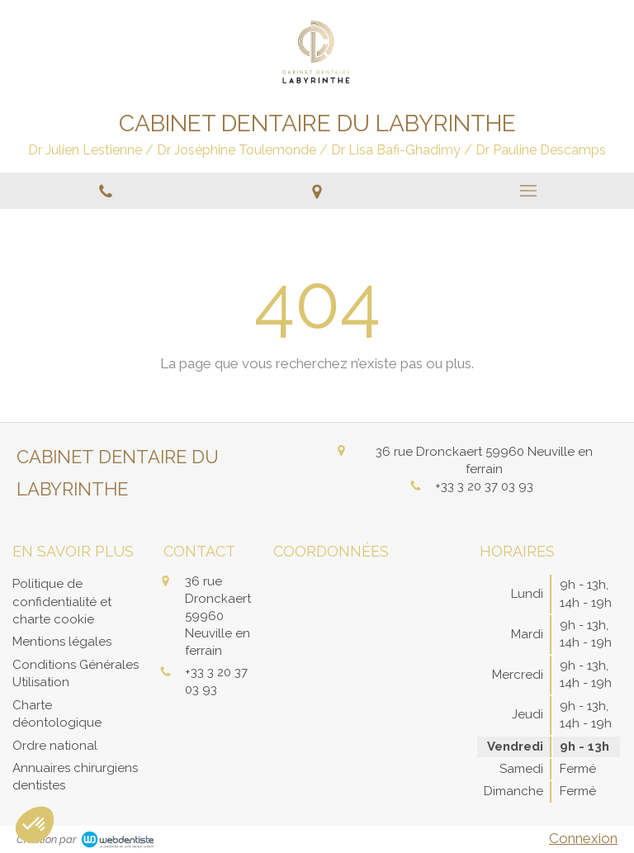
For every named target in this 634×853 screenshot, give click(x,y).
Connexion (583, 838)
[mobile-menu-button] (528, 190)
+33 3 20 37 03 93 (484, 486)
